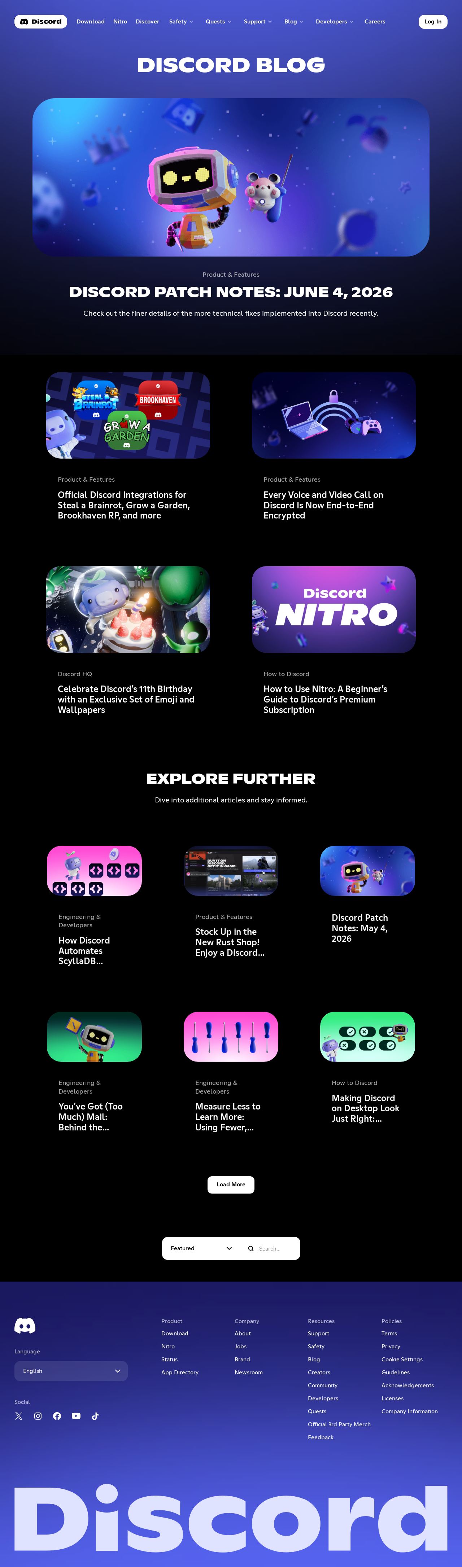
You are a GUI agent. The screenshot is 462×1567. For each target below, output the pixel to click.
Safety (316, 1346)
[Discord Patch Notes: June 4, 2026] (231, 208)
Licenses (393, 1398)
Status (169, 1359)
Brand (242, 1359)
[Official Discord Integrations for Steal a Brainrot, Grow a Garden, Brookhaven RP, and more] (128, 448)
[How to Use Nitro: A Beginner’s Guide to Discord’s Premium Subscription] (334, 642)
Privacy (391, 1346)
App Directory (180, 1372)
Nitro (122, 23)
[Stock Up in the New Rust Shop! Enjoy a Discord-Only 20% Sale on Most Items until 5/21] (231, 907)
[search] (250, 1249)
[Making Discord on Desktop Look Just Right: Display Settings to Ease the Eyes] (367, 1073)
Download (91, 23)
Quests (317, 1411)
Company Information (410, 1411)
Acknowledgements (408, 1385)
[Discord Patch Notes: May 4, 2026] (367, 907)
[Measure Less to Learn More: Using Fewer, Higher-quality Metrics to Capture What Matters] (231, 1073)
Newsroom (249, 1372)
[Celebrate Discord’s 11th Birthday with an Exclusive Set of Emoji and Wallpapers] (128, 642)
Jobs (241, 1346)
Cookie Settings (402, 1359)
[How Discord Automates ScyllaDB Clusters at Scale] (94, 907)
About (243, 1333)
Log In (433, 22)
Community (322, 1385)
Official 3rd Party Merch (339, 1424)
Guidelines (396, 1372)
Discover (149, 23)
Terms (389, 1333)
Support (318, 1333)
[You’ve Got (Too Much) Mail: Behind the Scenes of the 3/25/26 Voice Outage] (94, 1073)
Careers (377, 23)
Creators (319, 1372)
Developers (323, 1398)
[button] (182, 22)
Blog (314, 1359)
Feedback (321, 1437)
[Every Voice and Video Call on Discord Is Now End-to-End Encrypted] (334, 448)
